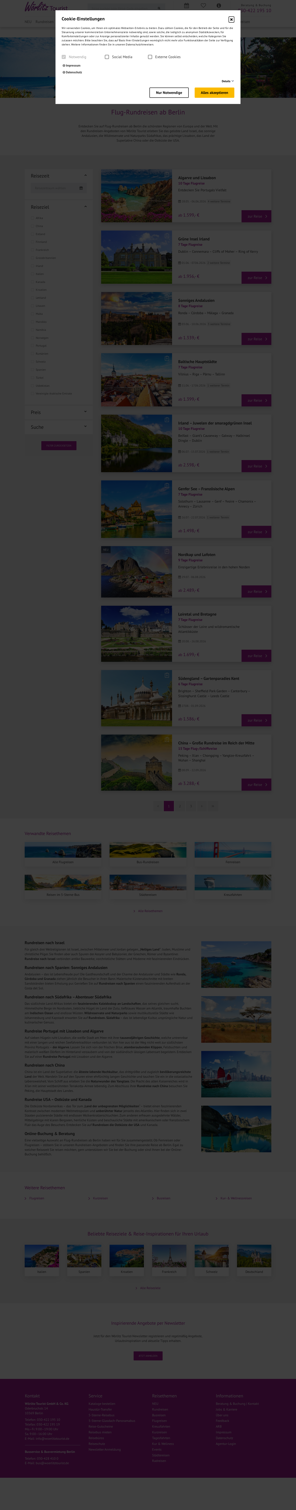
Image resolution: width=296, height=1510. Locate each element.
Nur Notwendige (169, 92)
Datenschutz (72, 72)
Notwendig (74, 57)
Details (226, 81)
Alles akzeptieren (214, 92)
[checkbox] (64, 57)
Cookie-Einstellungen (83, 18)
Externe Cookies (164, 57)
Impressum (71, 65)
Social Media (118, 57)
